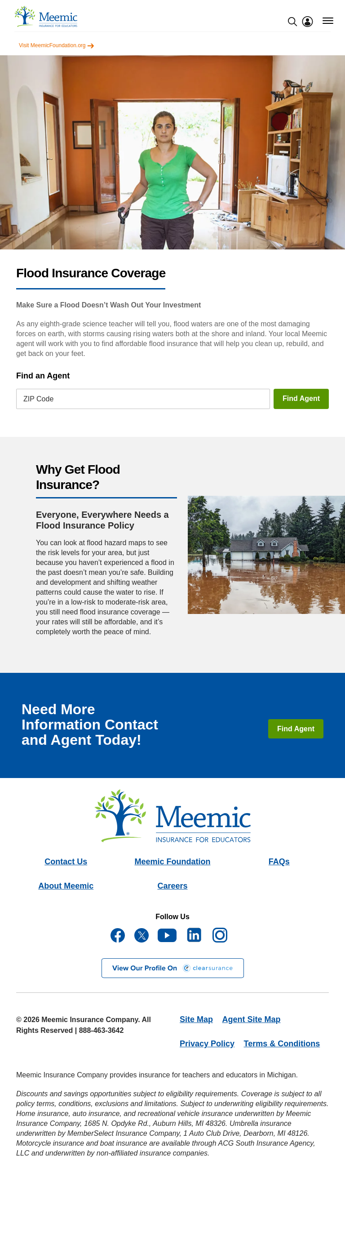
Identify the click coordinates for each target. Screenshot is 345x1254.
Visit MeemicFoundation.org (56, 45)
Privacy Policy (207, 1043)
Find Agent (301, 398)
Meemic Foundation (172, 861)
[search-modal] (292, 22)
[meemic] (45, 16)
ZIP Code (38, 399)
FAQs (279, 861)
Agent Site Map (251, 1019)
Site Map (196, 1019)
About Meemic (65, 885)
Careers (172, 885)
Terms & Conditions (282, 1043)
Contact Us (65, 861)
